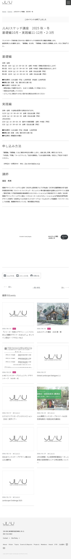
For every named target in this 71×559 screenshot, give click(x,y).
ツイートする (23, 275)
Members (44, 544)
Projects (36, 544)
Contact (5, 538)
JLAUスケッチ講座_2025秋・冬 (53, 237)
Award (51, 544)
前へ (9, 287)
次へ (62, 287)
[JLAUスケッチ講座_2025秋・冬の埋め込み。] (25, 236)
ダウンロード (64, 237)
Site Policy (14, 538)
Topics (16, 544)
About (5, 544)
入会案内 (61, 544)
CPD (55, 544)
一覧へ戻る (36, 287)
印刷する (36, 275)
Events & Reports (26, 544)
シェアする (10, 275)
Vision (11, 544)
